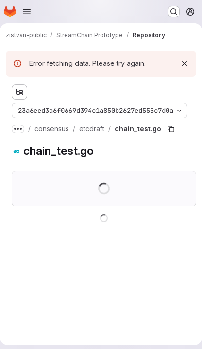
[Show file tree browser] (19, 92)
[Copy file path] (171, 129)
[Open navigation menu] (26, 11)
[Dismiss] (184, 63)
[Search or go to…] (174, 11)
